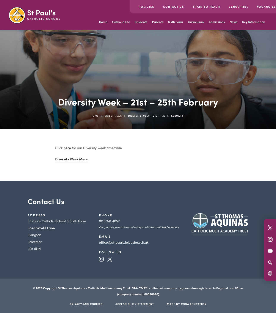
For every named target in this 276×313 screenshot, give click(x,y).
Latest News (113, 115)
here (67, 147)
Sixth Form (175, 22)
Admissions (217, 22)
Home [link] (95, 115)
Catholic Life (121, 22)
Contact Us (173, 7)
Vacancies (266, 7)
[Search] (270, 262)
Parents (157, 22)
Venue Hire (238, 7)
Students (141, 22)
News (233, 22)
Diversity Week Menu (71, 158)
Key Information (253, 22)
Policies (146, 7)
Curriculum (196, 22)
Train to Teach (206, 7)
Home (103, 22)
